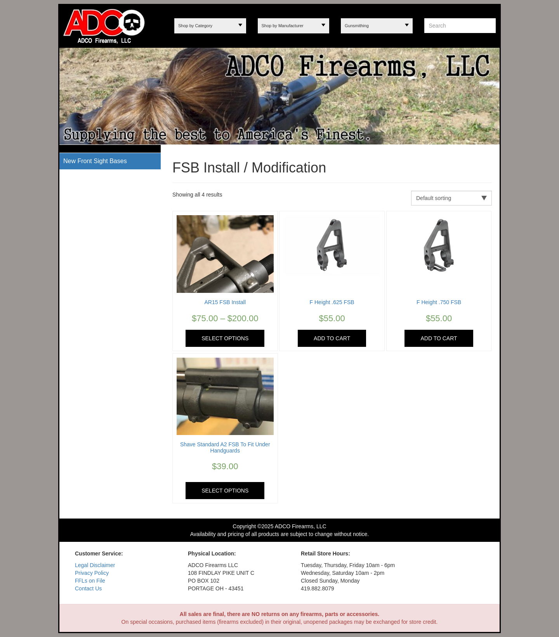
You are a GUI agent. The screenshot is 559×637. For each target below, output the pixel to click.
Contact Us (88, 588)
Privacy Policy (92, 573)
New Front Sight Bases (95, 161)
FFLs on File (90, 581)
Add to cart (332, 338)
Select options (224, 338)
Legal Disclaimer (95, 565)
